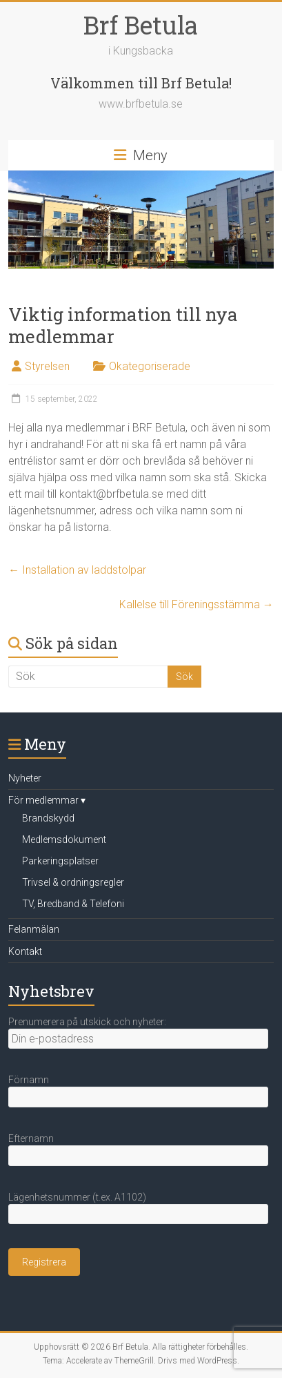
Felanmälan (33, 929)
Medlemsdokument (64, 839)
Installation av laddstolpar (77, 569)
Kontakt (25, 951)
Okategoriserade (149, 366)
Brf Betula (140, 24)
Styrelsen (47, 366)
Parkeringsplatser (60, 860)
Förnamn (28, 1079)
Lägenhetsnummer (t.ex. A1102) (77, 1197)
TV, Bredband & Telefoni (73, 903)
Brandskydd (48, 818)
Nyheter (24, 778)
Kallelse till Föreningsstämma (196, 604)
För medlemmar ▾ (46, 800)
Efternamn (31, 1138)
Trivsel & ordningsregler (73, 882)
